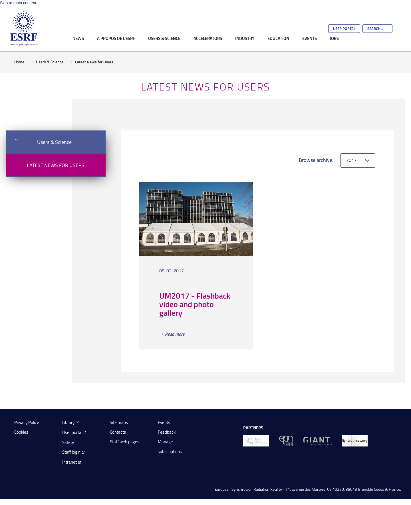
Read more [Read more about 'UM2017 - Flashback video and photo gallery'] (174, 334)
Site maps (119, 422)
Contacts (118, 432)
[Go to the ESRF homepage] (23, 28)
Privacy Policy (26, 422)
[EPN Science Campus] (286, 440)
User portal (72, 432)
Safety (68, 442)
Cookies (21, 432)
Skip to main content (18, 3)
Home (19, 62)
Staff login (71, 452)
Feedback (167, 432)
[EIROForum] (256, 440)
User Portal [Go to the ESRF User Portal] (344, 28)
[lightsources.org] (355, 440)
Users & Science (164, 38)
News (78, 38)
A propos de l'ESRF (116, 38)
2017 (351, 160)
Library (68, 422)
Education (278, 38)
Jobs (334, 38)
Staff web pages (124, 442)
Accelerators (208, 38)
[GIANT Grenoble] (317, 440)
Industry (244, 38)
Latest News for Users (55, 165)
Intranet (69, 462)
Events (309, 38)
